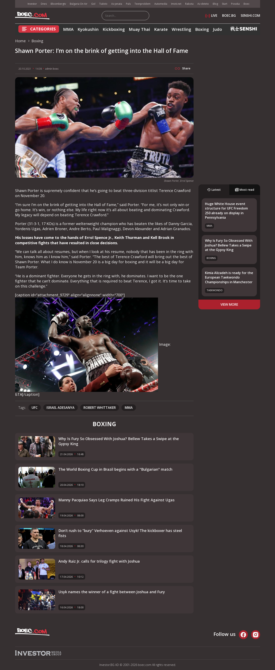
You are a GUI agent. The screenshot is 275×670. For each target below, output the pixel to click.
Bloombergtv (58, 4)
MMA (68, 29)
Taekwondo (215, 290)
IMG (20, 4)
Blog (215, 4)
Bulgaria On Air (78, 4)
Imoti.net (176, 4)
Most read (244, 190)
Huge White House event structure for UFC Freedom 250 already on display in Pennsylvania (226, 211)
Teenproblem (142, 4)
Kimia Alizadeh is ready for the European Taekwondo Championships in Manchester (229, 277)
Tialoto (103, 4)
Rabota (189, 4)
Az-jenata (116, 4)
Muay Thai (139, 29)
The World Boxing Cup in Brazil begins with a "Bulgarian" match (115, 469)
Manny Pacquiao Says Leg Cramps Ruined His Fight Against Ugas (116, 499)
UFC (35, 407)
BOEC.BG (229, 15)
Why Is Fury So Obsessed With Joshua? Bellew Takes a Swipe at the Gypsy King (229, 245)
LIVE (211, 15)
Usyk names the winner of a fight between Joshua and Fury (111, 591)
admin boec (52, 68)
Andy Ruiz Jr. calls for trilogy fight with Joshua (99, 561)
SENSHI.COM (250, 15)
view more (229, 304)
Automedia (160, 4)
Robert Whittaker (100, 407)
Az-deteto (203, 4)
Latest (214, 190)
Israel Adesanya (61, 407)
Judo (217, 29)
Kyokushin (88, 29)
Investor (32, 4)
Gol (93, 4)
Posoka (235, 4)
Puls (128, 4)
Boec (246, 4)
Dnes (44, 4)
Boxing (202, 29)
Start (224, 4)
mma (129, 407)
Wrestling (181, 29)
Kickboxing (114, 29)
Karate (161, 29)
